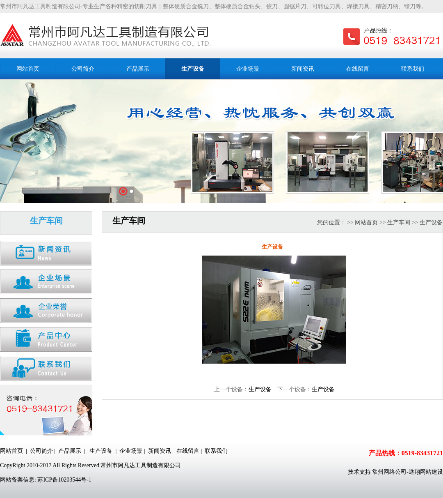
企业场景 (130, 451)
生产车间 (398, 222)
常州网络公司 (389, 472)
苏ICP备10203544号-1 (64, 480)
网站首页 (366, 222)
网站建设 (431, 472)
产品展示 (69, 451)
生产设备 (260, 389)
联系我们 (216, 451)
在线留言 (187, 451)
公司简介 (41, 451)
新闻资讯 (159, 451)
